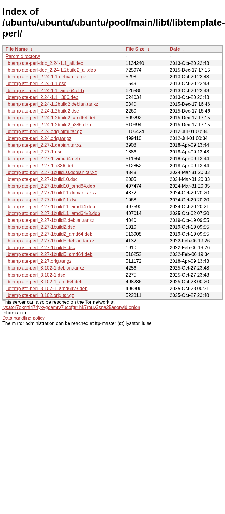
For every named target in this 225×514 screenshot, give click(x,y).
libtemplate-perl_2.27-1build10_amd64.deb (50, 186)
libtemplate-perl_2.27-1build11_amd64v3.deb (53, 213)
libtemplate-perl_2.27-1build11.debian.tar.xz (51, 192)
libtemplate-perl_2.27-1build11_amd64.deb (50, 206)
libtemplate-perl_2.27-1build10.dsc (42, 179)
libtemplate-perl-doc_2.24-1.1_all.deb (44, 63)
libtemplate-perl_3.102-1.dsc (35, 274)
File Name (17, 49)
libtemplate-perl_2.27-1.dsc (34, 151)
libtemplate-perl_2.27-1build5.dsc (40, 247)
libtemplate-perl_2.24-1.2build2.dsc (42, 110)
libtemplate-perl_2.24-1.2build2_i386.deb (48, 124)
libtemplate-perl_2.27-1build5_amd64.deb (49, 254)
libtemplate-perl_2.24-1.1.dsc (36, 83)
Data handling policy (23, 317)
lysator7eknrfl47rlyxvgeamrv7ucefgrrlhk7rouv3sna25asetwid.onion (71, 307)
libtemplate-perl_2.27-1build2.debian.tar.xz (50, 220)
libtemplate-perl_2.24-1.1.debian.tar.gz (46, 76)
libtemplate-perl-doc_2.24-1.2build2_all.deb (51, 69)
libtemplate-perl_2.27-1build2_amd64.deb (49, 234)
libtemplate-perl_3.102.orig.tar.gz (40, 295)
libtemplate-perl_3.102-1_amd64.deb (44, 281)
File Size (135, 49)
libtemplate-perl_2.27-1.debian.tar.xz (44, 145)
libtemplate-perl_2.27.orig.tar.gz (38, 261)
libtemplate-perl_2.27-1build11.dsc (42, 199)
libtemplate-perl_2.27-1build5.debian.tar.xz (50, 240)
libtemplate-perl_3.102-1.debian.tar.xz (45, 267)
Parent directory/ (23, 56)
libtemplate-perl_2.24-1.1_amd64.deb (45, 90)
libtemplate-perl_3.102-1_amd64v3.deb (46, 288)
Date (175, 49)
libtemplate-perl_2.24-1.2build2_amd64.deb (51, 117)
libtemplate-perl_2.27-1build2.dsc (40, 226)
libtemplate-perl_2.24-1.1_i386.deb (42, 97)
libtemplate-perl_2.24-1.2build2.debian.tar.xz (52, 104)
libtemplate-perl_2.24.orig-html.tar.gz (44, 131)
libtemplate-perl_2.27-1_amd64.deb (43, 158)
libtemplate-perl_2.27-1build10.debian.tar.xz (51, 172)
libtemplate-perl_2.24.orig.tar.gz (38, 138)
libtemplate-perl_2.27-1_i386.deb (40, 165)
